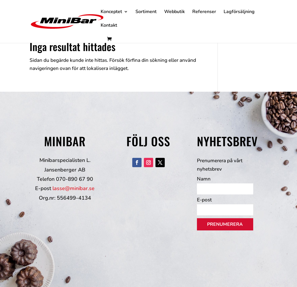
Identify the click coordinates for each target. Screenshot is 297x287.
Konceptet (111, 12)
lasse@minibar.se (73, 188)
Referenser (204, 12)
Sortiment (146, 12)
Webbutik (174, 12)
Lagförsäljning (239, 12)
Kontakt (109, 25)
